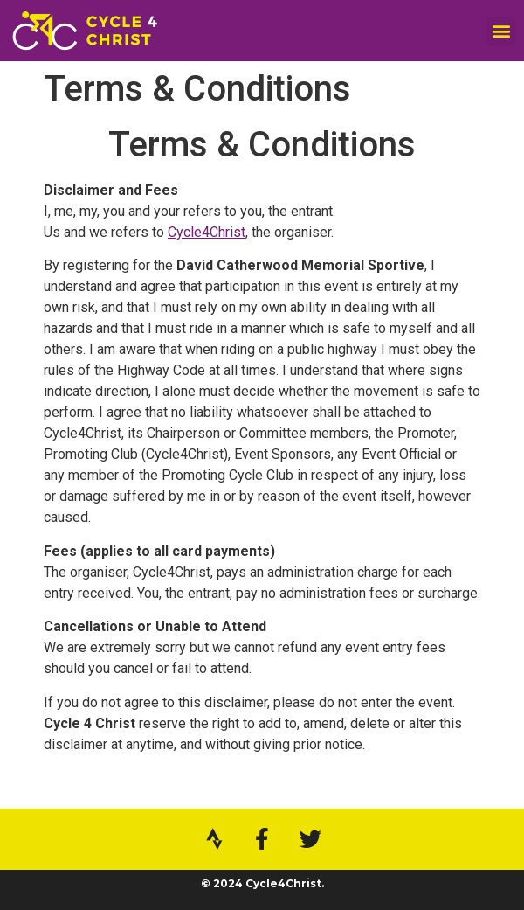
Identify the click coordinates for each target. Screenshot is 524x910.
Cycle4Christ (206, 232)
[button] (500, 31)
